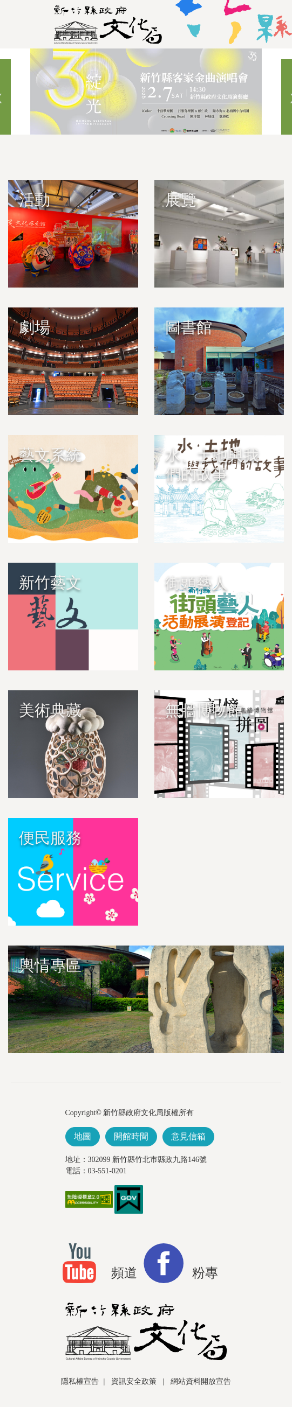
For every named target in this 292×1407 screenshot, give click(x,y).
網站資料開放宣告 (201, 1381)
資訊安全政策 (135, 1381)
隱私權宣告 (80, 1381)
